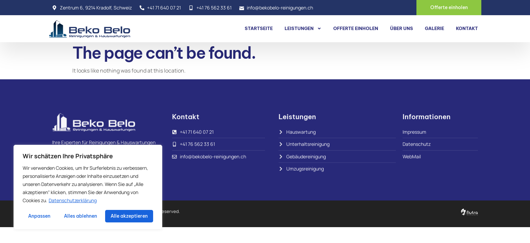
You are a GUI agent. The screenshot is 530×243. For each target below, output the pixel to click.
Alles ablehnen (80, 216)
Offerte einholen (355, 28)
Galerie (434, 28)
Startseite (259, 28)
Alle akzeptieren (129, 216)
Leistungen (303, 28)
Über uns (401, 28)
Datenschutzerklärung (73, 200)
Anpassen (39, 216)
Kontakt (467, 28)
